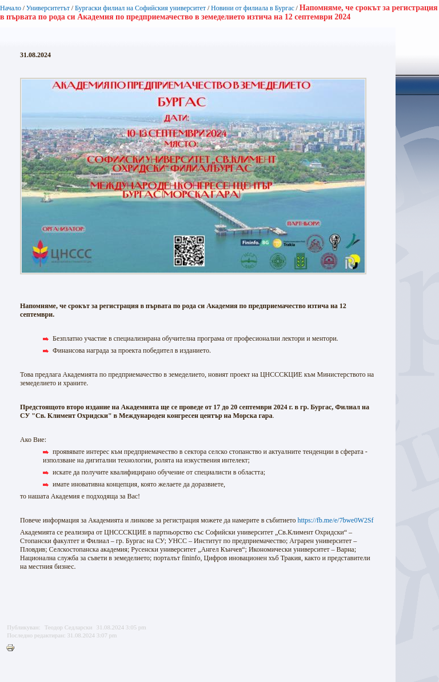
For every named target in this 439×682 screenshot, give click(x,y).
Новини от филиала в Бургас (252, 8)
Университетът (48, 8)
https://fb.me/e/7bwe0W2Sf (335, 520)
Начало (10, 8)
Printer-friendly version (13, 648)
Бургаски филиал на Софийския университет (140, 8)
